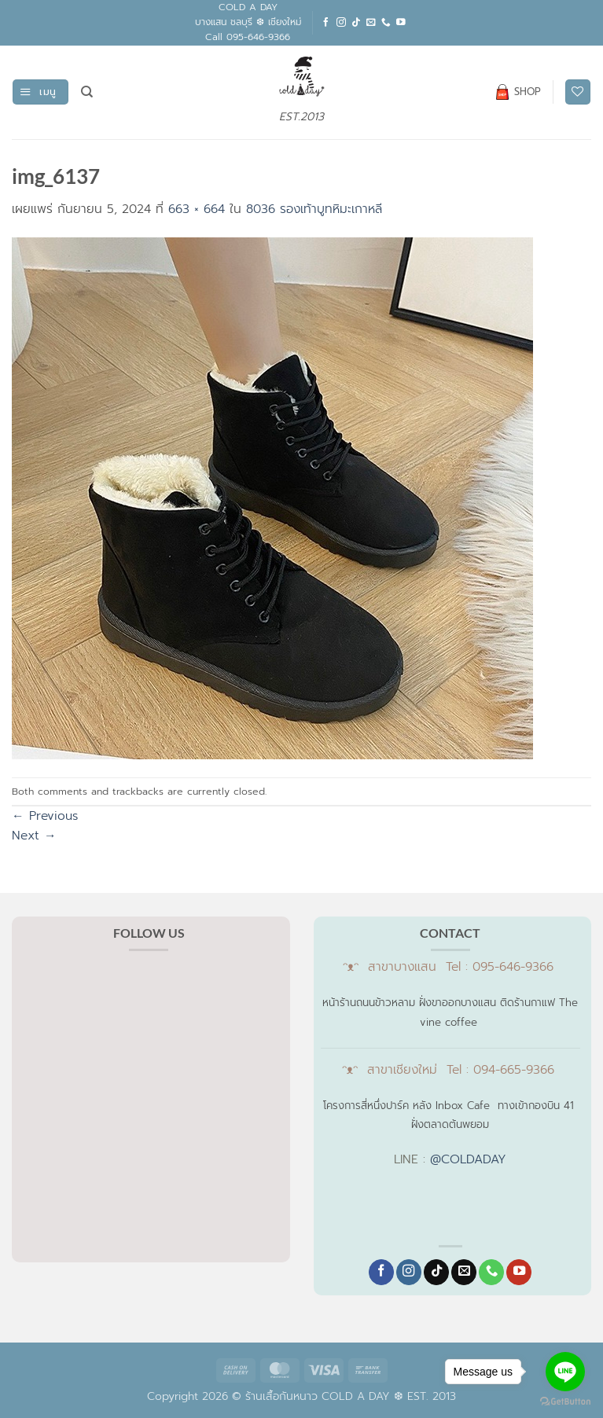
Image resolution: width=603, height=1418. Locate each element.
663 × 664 (196, 209)
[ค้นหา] (87, 92)
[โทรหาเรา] (386, 22)
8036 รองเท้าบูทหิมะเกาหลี (314, 209)
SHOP (518, 92)
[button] (40, 92)
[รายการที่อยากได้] (577, 92)
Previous (45, 815)
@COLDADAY (468, 1159)
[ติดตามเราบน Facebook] (326, 22)
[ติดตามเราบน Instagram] (341, 22)
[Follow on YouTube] (401, 22)
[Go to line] (565, 1371)
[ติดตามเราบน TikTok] (356, 22)
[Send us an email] (371, 22)
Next (34, 835)
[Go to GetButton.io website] (565, 1402)
